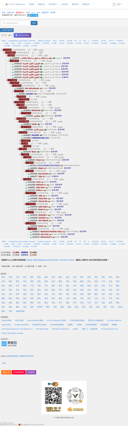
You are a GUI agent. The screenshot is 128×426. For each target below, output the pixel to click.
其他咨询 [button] (31, 372)
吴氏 (75, 277)
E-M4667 (104, 43)
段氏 (3, 307)
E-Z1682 (26, 46)
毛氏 (32, 298)
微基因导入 (20, 13)
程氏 (68, 281)
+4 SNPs (52, 85)
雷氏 (17, 303)
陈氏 (32, 277)
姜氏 (46, 290)
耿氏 (76, 307)
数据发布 (86, 4)
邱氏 (75, 294)
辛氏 (60, 303)
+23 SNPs (49, 61)
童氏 (39, 294)
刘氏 (10, 277)
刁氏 (103, 298)
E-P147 (103, 41)
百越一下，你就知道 (89, 329)
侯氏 (96, 286)
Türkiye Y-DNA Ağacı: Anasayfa (12, 333)
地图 (35, 50)
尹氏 (82, 298)
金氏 (3, 286)
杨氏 (46, 277)
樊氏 (48, 307)
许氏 (89, 281)
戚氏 (68, 303)
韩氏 (89, 286)
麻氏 (3, 311)
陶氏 (32, 303)
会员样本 (64, 4)
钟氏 (103, 286)
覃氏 (118, 281)
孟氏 (110, 294)
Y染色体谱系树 (91, 325)
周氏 (96, 277)
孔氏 (110, 286)
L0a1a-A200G (50, 94)
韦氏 (25, 290)
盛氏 (10, 307)
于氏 (46, 286)
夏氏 (60, 298)
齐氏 (96, 303)
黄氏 (82, 277)
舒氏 (25, 298)
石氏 (68, 298)
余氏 (110, 281)
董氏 (96, 294)
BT (76, 41)
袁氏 (103, 290)
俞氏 (103, 303)
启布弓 (120, 307)
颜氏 (17, 307)
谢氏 (46, 281)
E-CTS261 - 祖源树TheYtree (16, 4)
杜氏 (17, 286)
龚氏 (39, 298)
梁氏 (17, 281)
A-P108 (69, 41)
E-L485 (54, 43)
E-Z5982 (7, 46)
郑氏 (75, 281)
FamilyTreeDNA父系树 (35, 320)
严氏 (110, 298)
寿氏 (53, 303)
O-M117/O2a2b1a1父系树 (56, 320)
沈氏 (3, 294)
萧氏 (39, 277)
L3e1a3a (63, 234)
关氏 (25, 307)
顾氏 (75, 298)
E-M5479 (95, 41)
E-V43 (20, 43)
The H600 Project (42, 329)
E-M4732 (27, 43)
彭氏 (53, 281)
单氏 (68, 294)
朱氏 (110, 277)
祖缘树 (114, 325)
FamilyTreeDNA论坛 (21, 325)
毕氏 (32, 294)
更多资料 (66, 58)
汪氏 (53, 294)
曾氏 (10, 290)
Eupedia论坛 (6, 325)
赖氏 (53, 290)
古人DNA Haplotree (114, 320)
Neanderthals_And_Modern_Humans (22, 41)
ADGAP (75, 329)
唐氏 (39, 281)
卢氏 (32, 286)
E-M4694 (70, 43)
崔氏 (68, 286)
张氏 (3, 277)
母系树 (31, 4)
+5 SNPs (45, 143)
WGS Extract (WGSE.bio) (60, 329)
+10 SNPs (58, 132)
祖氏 (82, 303)
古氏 (96, 298)
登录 (117, 4)
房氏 (82, 294)
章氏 (91, 307)
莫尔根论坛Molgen (39, 325)
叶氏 (60, 290)
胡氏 (32, 281)
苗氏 (32, 290)
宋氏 (96, 281)
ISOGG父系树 (7, 320)
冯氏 (39, 286)
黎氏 (68, 290)
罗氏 (17, 290)
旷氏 (75, 303)
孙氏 (89, 277)
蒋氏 (82, 290)
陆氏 (25, 286)
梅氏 (62, 307)
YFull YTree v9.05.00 (66, 260)
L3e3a (61, 215)
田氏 (10, 286)
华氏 (10, 311)
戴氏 (60, 277)
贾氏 (39, 290)
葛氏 (98, 307)
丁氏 (103, 281)
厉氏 (112, 307)
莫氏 (60, 286)
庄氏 (10, 294)
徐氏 (118, 277)
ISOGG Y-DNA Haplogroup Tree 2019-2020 (42, 260)
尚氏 (89, 298)
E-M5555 (119, 41)
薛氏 (53, 298)
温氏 (32, 307)
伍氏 (103, 294)
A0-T (54, 41)
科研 (28, 13)
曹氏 (60, 281)
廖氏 (10, 298)
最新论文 (41, 4)
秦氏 (46, 298)
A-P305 (61, 41)
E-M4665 (113, 43)
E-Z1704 (122, 43)
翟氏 (69, 307)
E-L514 (61, 43)
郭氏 (10, 281)
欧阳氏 (40, 307)
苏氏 (3, 290)
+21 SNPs (57, 108)
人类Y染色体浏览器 (77, 320)
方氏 (75, 290)
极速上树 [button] (6, 372)
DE (85, 41)
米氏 (84, 307)
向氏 (39, 303)
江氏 (89, 303)
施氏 (3, 298)
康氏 (25, 294)
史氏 (46, 294)
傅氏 (118, 303)
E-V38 (6, 43)
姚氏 (82, 286)
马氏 (53, 277)
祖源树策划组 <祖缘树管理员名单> (20, 356)
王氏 (17, 277)
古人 (33, 13)
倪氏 (105, 307)
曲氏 (110, 303)
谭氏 (17, 298)
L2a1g (76, 231)
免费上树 (10, 13)
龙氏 (89, 294)
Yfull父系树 (19, 320)
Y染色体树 (104, 325)
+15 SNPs (60, 154)
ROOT (4, 41)
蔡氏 (82, 281)
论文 (38, 13)
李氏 (25, 277)
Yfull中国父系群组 (57, 325)
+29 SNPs (43, 96)
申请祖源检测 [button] (19, 372)
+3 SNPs (47, 80)
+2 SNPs (40, 50)
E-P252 (86, 43)
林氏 (103, 277)
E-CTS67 (34, 46)
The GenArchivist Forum (109, 329)
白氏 (118, 290)
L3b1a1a (54, 135)
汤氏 (3, 303)
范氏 (96, 290)
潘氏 (53, 286)
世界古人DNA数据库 (96, 320)
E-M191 (78, 43)
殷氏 (25, 303)
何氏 (3, 281)
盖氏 (46, 303)
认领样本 (65, 77)
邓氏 (17, 294)
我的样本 (75, 4)
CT (80, 41)
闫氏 (118, 294)
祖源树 (70, 325)
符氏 (55, 307)
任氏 (89, 290)
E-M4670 (95, 43)
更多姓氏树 (20, 311)
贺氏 (118, 298)
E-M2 (13, 43)
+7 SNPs (45, 55)
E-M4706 (46, 43)
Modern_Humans (44, 41)
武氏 (110, 290)
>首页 (4, 363)
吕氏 (75, 286)
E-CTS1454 (16, 46)
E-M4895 (37, 43)
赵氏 (68, 277)
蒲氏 (10, 303)
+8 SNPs (60, 127)
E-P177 (111, 41)
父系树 (79, 325)
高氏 (25, 281)
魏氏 (118, 286)
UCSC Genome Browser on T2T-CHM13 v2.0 (17, 329)
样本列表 (53, 4)
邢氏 (60, 294)
